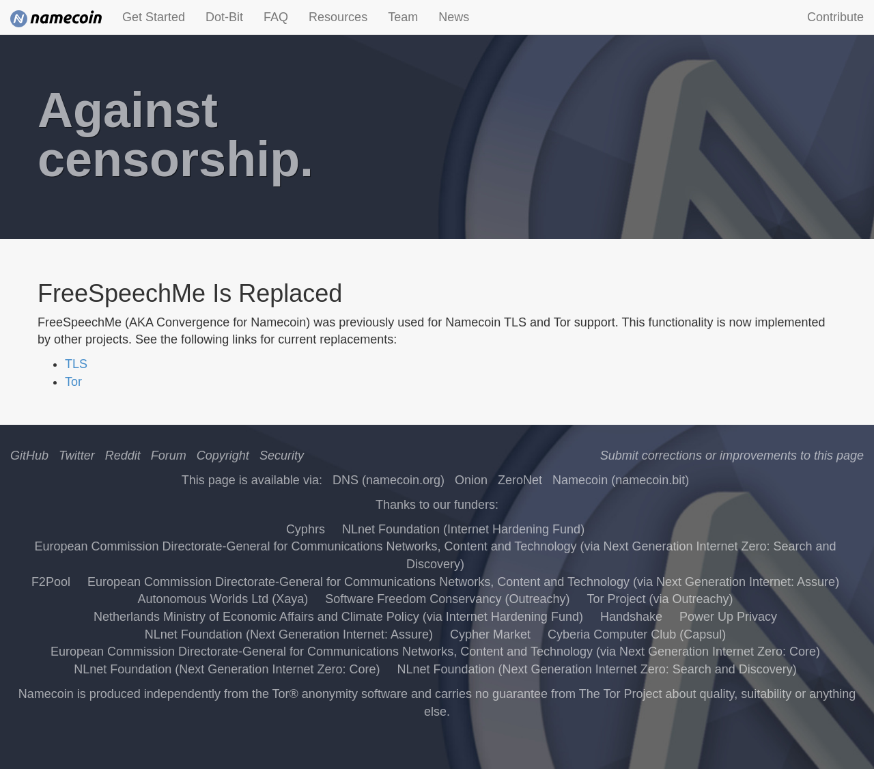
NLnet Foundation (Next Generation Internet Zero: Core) (227, 669)
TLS (76, 364)
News (453, 17)
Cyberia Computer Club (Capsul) (637, 634)
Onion (471, 480)
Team (403, 17)
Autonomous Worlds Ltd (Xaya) (222, 599)
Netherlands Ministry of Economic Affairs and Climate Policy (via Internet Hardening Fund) (338, 617)
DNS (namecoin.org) (389, 480)
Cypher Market (490, 634)
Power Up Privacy (728, 617)
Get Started (153, 17)
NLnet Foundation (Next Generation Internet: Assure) (289, 634)
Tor (73, 382)
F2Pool (50, 582)
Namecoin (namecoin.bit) (620, 480)
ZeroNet (520, 480)
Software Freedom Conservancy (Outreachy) (447, 599)
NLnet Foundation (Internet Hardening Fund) (463, 529)
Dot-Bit (224, 17)
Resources (338, 17)
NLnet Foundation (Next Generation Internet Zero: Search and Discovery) (596, 669)
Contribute (835, 17)
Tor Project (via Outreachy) (660, 599)
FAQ (276, 17)
